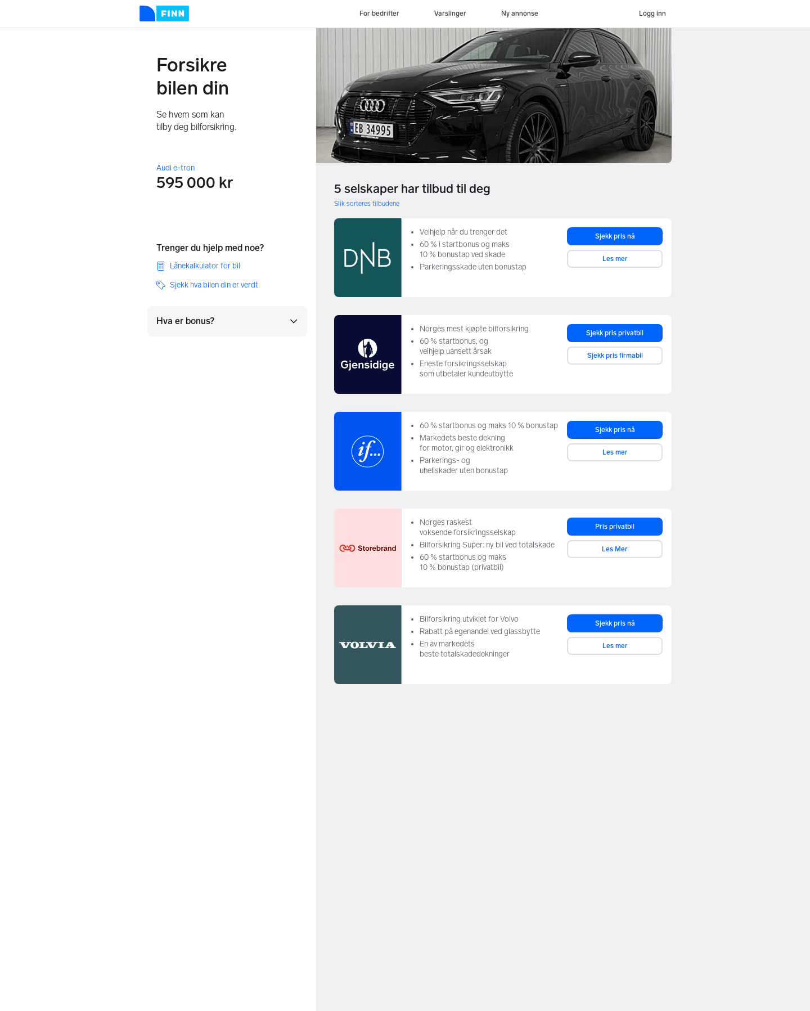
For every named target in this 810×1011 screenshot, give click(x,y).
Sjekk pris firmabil (615, 356)
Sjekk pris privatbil (615, 333)
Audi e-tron (175, 168)
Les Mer (615, 549)
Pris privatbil (614, 527)
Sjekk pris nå (615, 236)
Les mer (615, 259)
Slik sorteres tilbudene (366, 204)
